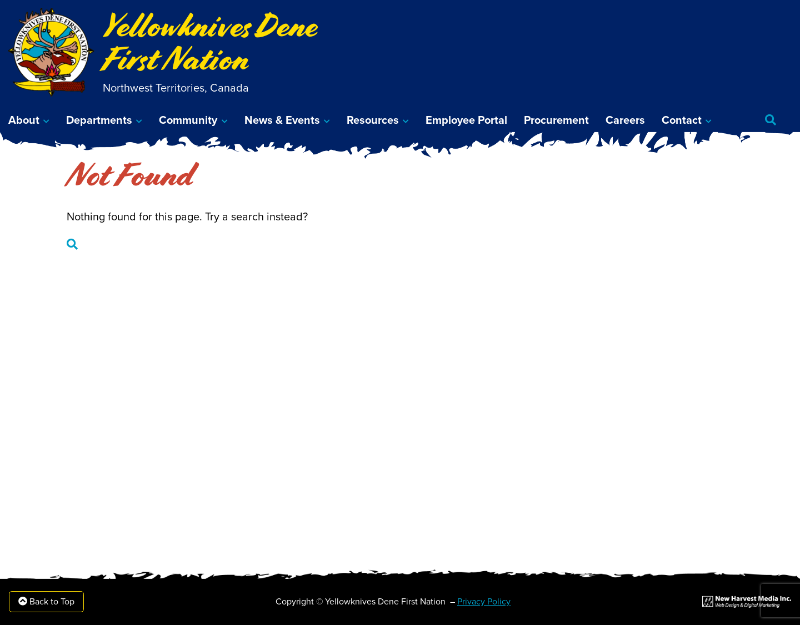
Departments (99, 120)
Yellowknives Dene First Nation (210, 42)
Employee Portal (466, 120)
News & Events (282, 120)
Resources (373, 120)
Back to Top (46, 601)
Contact (682, 120)
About (23, 120)
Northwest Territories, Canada (176, 88)
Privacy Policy (484, 601)
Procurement (556, 120)
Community (188, 120)
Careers (625, 120)
